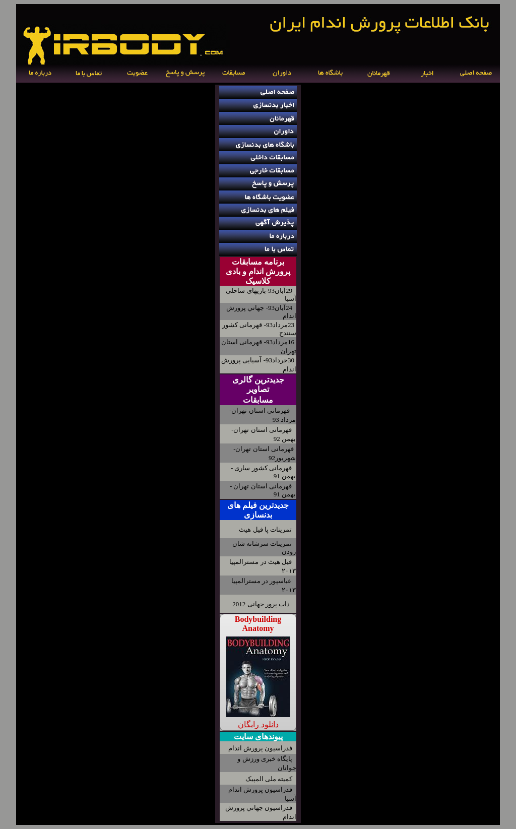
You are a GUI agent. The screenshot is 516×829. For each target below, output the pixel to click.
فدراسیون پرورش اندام (260, 748)
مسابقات (258, 400)
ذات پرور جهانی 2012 (261, 604)
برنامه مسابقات (258, 262)
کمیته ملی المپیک (269, 779)
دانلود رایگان (258, 724)
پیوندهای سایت (258, 736)
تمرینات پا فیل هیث (265, 529)
